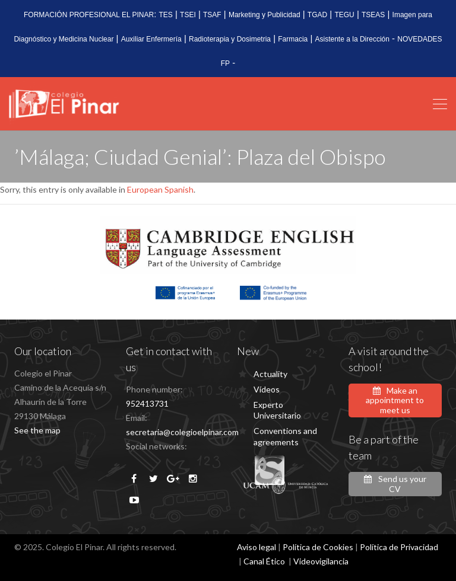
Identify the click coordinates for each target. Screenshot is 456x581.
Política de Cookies (318, 547)
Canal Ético (264, 561)
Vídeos (267, 389)
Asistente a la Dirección (352, 39)
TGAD (317, 15)
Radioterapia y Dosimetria (230, 39)
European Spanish (160, 189)
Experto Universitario (277, 410)
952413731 (147, 403)
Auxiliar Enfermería (151, 39)
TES (166, 15)
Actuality (270, 374)
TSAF (212, 15)
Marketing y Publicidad (264, 15)
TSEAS (373, 15)
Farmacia (293, 39)
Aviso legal (256, 547)
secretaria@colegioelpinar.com (182, 432)
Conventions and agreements (285, 436)
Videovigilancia (321, 561)
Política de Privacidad (399, 547)
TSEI (188, 15)
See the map (37, 430)
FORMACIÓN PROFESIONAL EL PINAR (89, 15)
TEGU (344, 15)
